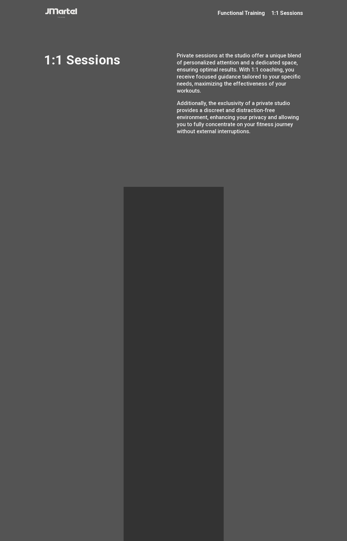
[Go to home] (107, 13)
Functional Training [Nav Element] (241, 13)
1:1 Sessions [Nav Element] (287, 13)
